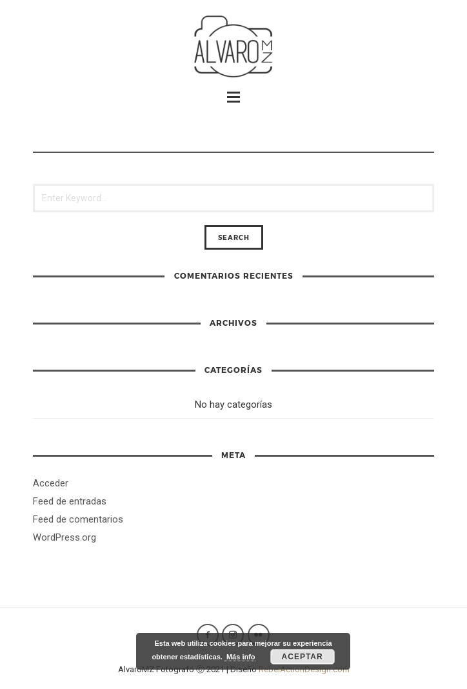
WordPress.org (64, 537)
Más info (239, 657)
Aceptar (302, 656)
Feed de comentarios (78, 519)
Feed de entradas (69, 501)
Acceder (50, 483)
